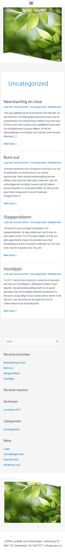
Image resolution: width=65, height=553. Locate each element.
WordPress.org (12, 465)
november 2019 (12, 409)
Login (7, 448)
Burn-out (11, 157)
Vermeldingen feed (14, 454)
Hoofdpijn (13, 269)
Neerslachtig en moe (23, 101)
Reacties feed (11, 459)
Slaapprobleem (17, 217)
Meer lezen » (10, 143)
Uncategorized (38, 107)
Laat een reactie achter (16, 107)
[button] (31, 3)
